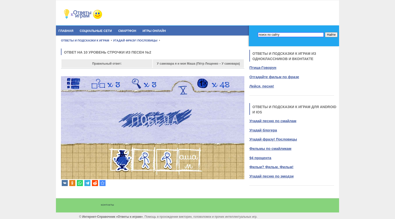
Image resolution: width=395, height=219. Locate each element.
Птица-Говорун (262, 68)
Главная (65, 31)
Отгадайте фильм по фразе (274, 77)
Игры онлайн (154, 31)
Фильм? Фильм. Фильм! (271, 167)
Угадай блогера (263, 130)
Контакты (107, 204)
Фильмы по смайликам (270, 149)
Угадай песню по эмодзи (271, 176)
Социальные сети (96, 31)
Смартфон (127, 31)
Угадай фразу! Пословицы (273, 139)
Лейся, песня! (261, 86)
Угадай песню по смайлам (272, 121)
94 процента (260, 158)
